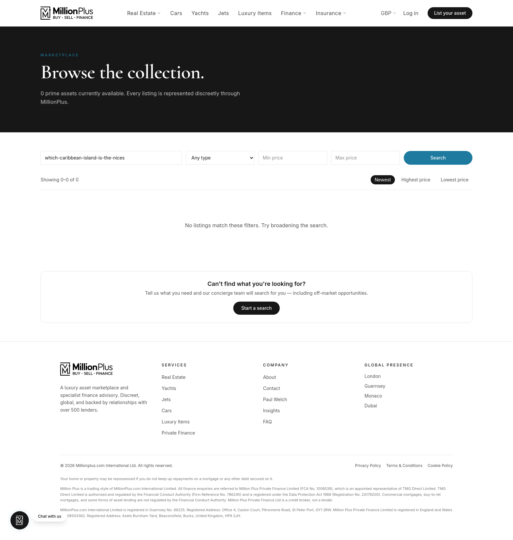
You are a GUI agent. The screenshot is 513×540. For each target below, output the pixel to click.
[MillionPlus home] (67, 13)
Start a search (256, 308)
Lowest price (455, 179)
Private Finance (178, 433)
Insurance (331, 13)
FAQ (267, 421)
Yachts (200, 13)
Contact (271, 388)
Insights (271, 410)
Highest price (415, 179)
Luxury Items (255, 13)
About (269, 377)
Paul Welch (275, 399)
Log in (410, 13)
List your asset (450, 13)
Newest (383, 179)
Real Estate (144, 13)
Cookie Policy (440, 465)
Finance (294, 13)
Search (438, 157)
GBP (389, 13)
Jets (223, 13)
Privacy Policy (368, 465)
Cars (176, 13)
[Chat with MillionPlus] (38, 520)
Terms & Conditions (404, 465)
